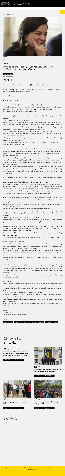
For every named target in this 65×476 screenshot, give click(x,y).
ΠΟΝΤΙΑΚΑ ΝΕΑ (8, 74)
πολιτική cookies (32, 469)
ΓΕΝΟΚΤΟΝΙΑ (8, 359)
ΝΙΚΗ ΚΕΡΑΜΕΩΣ (8, 322)
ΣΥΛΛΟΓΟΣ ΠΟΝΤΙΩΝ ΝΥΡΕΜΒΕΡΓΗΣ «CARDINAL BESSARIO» (29, 322)
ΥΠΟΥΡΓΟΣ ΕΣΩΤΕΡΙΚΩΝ (51, 322)
